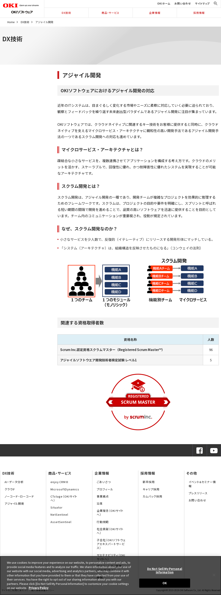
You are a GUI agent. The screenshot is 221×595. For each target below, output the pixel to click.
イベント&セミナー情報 (202, 484)
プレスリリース (198, 493)
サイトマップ (202, 3)
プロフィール (105, 489)
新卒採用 (149, 482)
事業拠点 (103, 496)
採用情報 (199, 12)
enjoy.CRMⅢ (60, 482)
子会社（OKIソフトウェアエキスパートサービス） (111, 544)
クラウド (10, 489)
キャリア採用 (151, 489)
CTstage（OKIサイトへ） (64, 498)
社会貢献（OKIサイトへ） (110, 531)
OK (165, 583)
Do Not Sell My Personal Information (164, 570)
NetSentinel (59, 514)
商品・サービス (110, 12)
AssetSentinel (61, 522)
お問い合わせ (182, 3)
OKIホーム (163, 3)
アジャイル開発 (14, 503)
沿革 (100, 503)
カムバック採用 (152, 496)
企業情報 (154, 12)
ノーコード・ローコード (19, 496)
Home (10, 22)
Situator (57, 507)
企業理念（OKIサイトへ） (110, 513)
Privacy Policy (38, 588)
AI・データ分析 (14, 482)
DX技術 (66, 12)
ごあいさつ (104, 482)
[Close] (214, 575)
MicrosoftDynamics (65, 489)
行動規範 (103, 522)
